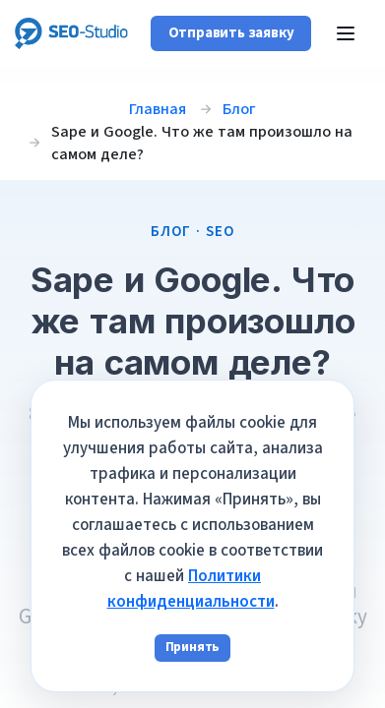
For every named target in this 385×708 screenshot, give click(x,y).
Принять (193, 647)
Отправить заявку (231, 33)
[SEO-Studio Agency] (72, 33)
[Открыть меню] (345, 33)
